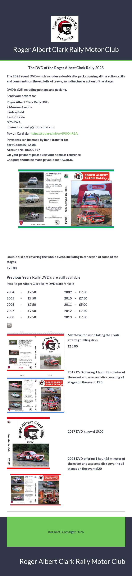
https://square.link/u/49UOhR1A (54, 133)
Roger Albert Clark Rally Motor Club (66, 49)
